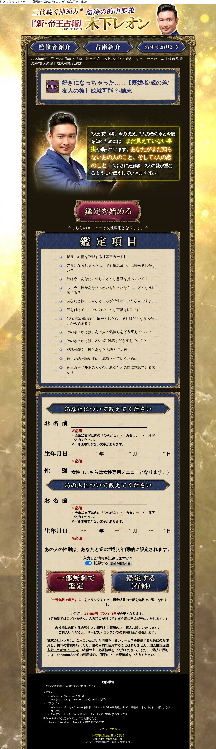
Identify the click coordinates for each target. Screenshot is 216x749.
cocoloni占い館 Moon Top (51, 58)
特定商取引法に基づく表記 (108, 735)
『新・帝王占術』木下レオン (98, 58)
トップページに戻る (108, 728)
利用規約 (89, 655)
